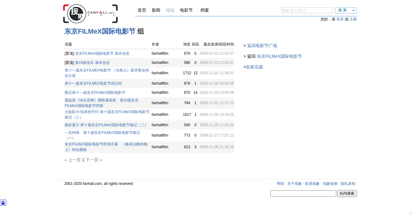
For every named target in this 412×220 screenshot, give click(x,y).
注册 (353, 19)
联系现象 (312, 184)
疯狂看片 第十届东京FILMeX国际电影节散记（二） (106, 125)
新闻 (156, 10)
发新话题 (254, 66)
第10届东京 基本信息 (92, 63)
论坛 (170, 10)
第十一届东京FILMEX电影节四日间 (93, 83)
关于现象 (294, 184)
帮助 (280, 184)
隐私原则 (348, 184)
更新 (272, 184)
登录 (340, 19)
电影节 (186, 10)
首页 (142, 10)
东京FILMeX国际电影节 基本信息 (102, 53)
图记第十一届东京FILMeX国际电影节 (95, 92)
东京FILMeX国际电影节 (99, 31)
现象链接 (330, 184)
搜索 (343, 10)
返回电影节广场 (262, 45)
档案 (204, 10)
